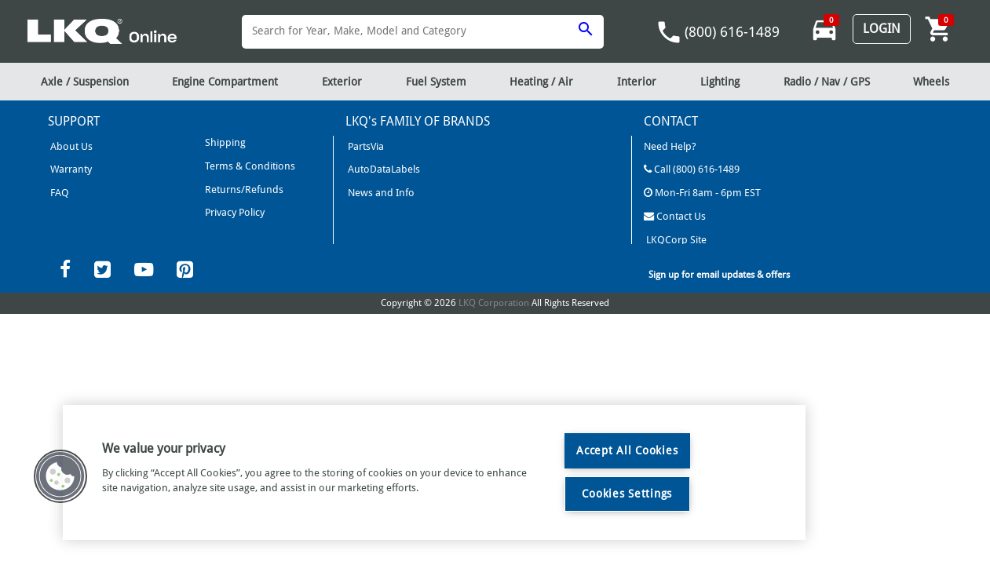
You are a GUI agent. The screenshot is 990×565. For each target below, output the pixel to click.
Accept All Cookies (627, 450)
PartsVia (364, 146)
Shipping (224, 142)
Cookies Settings (627, 493)
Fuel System (436, 81)
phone (669, 32)
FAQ (58, 193)
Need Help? (670, 146)
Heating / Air (541, 81)
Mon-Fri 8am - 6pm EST (702, 193)
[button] (60, 476)
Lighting (720, 81)
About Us (70, 146)
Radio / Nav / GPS (827, 81)
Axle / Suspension (85, 81)
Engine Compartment (225, 81)
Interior (636, 81)
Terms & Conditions (249, 166)
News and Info (380, 193)
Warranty (70, 169)
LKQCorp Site (675, 239)
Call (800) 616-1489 (692, 169)
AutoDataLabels (382, 169)
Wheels (931, 81)
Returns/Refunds (243, 189)
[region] (434, 472)
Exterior (342, 81)
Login (881, 28)
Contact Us (675, 215)
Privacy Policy (234, 212)
